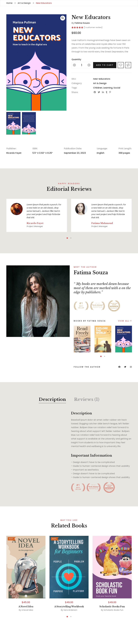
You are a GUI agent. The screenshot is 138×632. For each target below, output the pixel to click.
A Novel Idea (25, 606)
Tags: (74, 87)
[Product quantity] (82, 65)
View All (123, 321)
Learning (108, 87)
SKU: (74, 78)
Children (97, 87)
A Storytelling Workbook (69, 606)
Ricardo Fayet (13, 152)
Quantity (76, 59)
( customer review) (93, 27)
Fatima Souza (82, 23)
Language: (102, 148)
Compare (128, 65)
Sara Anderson (70, 610)
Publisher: (11, 148)
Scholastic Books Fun (112, 606)
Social (116, 87)
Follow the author (87, 367)
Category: (77, 83)
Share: (75, 92)
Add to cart (104, 65)
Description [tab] (52, 399)
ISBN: (34, 148)
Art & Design (100, 83)
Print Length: (125, 148)
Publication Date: (73, 148)
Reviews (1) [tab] (86, 399)
